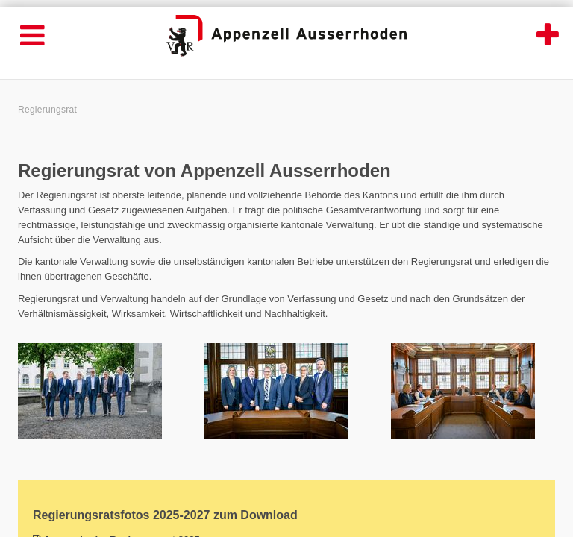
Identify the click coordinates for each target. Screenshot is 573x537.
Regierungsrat (47, 109)
